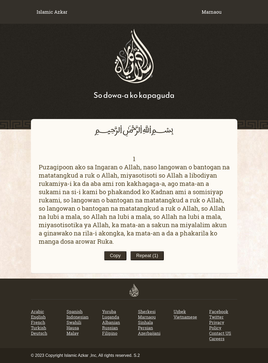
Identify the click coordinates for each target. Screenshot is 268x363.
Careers (216, 338)
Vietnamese (185, 317)
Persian (145, 327)
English (38, 317)
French (38, 322)
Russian (110, 327)
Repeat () (147, 255)
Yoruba (109, 311)
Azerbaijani (149, 333)
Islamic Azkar (52, 12)
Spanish (75, 311)
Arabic (37, 311)
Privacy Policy (216, 325)
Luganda (110, 317)
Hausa (73, 327)
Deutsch (39, 333)
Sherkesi (147, 311)
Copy (115, 255)
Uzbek (180, 311)
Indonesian (77, 317)
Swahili (74, 322)
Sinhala (145, 322)
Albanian (111, 322)
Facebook (218, 311)
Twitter (216, 317)
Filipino (109, 333)
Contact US (220, 333)
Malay (73, 333)
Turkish (38, 327)
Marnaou (147, 317)
